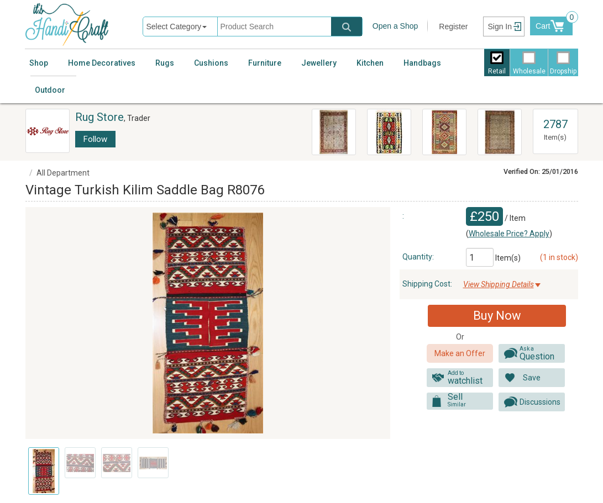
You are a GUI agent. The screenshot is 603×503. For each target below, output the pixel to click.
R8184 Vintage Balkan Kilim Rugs (388, 130)
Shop (38, 63)
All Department (63, 172)
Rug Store (99, 117)
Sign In (499, 26)
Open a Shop (395, 26)
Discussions (540, 402)
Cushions (211, 63)
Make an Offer (459, 353)
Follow (95, 139)
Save (532, 377)
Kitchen (370, 63)
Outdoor (50, 90)
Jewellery (319, 63)
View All (555, 114)
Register (453, 26)
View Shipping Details (498, 284)
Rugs (164, 63)
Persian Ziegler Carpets (325, 124)
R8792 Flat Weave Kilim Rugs (443, 124)
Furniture (264, 63)
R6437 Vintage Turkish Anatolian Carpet (494, 132)
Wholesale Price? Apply (509, 233)
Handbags (422, 63)
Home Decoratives (101, 63)
